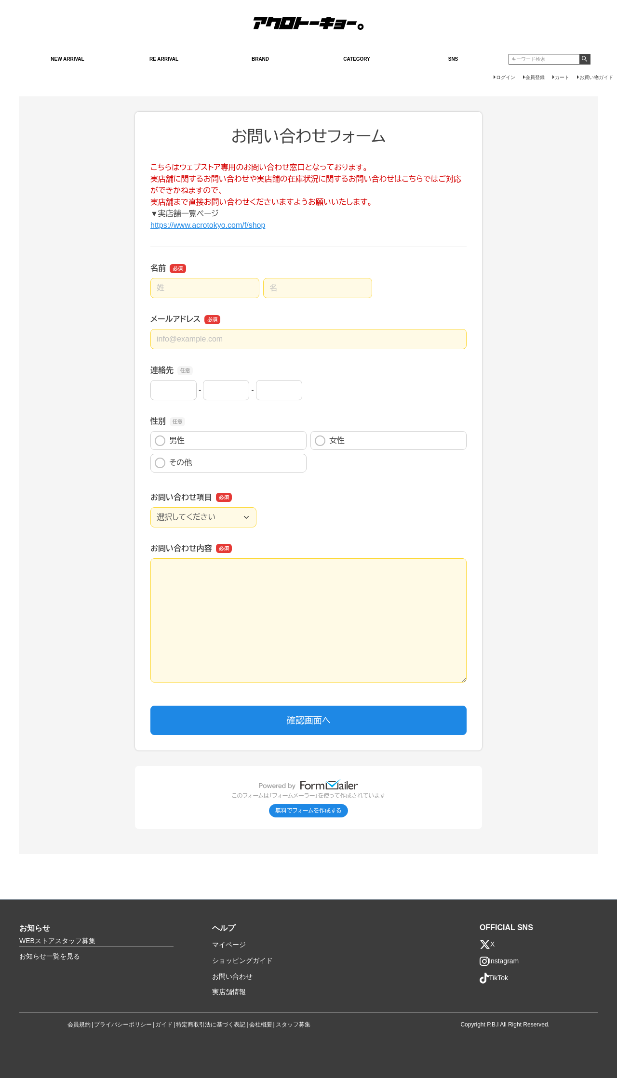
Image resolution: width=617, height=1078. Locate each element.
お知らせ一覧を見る (49, 956)
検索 (584, 59)
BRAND (260, 59)
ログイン (505, 77)
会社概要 (260, 1024)
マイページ (229, 944)
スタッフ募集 (293, 1024)
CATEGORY (356, 59)
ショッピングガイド (242, 960)
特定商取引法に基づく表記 (210, 1024)
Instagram (499, 961)
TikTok (494, 978)
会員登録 (535, 77)
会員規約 (79, 1024)
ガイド (164, 1024)
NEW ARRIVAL (67, 59)
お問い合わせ (232, 976)
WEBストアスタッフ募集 (57, 941)
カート (562, 77)
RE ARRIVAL (163, 59)
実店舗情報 (229, 992)
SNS (453, 59)
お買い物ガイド (596, 77)
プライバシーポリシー (123, 1024)
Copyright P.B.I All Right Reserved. (505, 1024)
